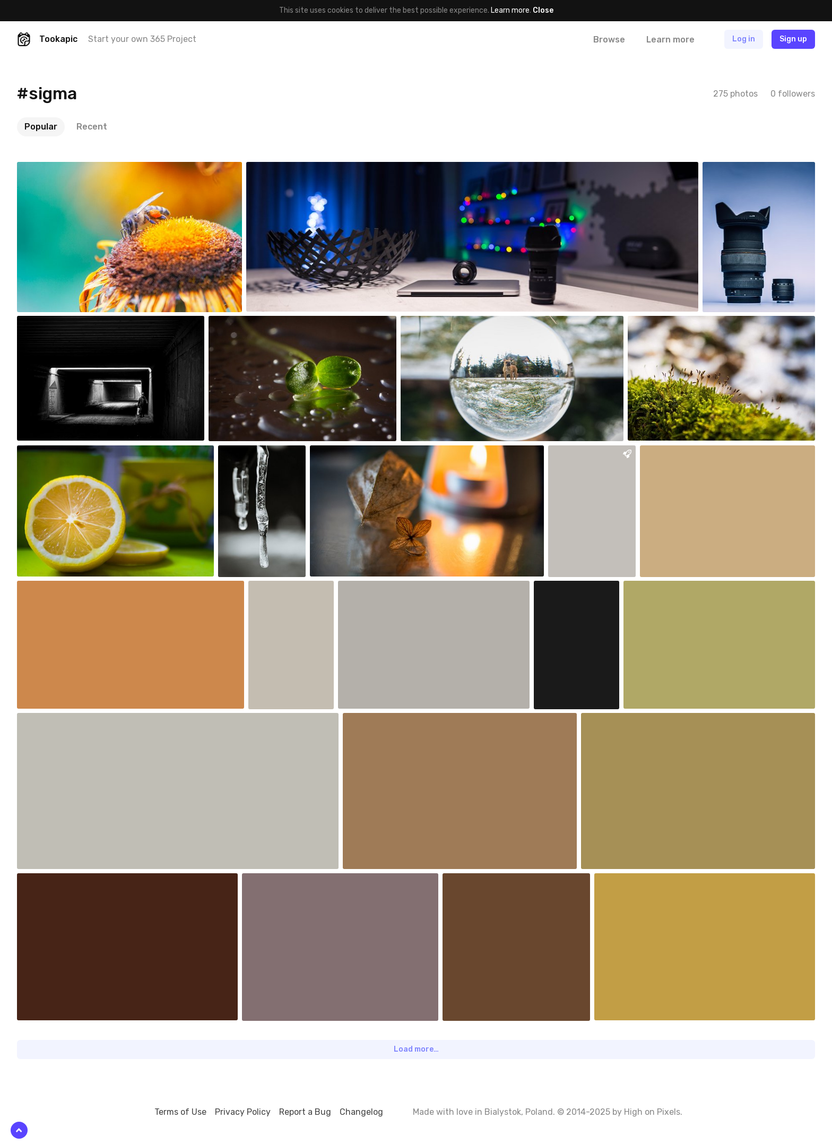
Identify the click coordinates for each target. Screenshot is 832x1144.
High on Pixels (652, 1112)
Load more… (416, 1049)
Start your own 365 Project (142, 39)
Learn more (510, 10)
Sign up (793, 39)
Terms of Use (180, 1112)
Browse (609, 40)
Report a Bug (305, 1112)
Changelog (361, 1112)
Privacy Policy (243, 1112)
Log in (743, 39)
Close (543, 10)
